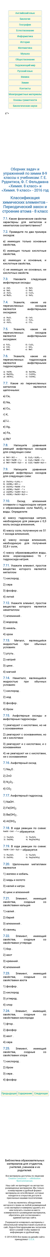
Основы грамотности (25, 100)
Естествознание (25, 30)
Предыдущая (9, 1093)
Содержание (25, 1093)
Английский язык (25, 13)
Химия (25, 82)
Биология (25, 19)
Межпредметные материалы (25, 94)
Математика (25, 48)
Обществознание (25, 59)
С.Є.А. (32, 1239)
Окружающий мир (25, 65)
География (25, 24)
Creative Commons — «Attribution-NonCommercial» (24, 1179)
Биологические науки (25, 105)
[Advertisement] (25, 139)
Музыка (25, 53)
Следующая (41, 1093)
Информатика (25, 36)
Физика (25, 76)
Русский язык (25, 71)
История (25, 42)
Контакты (25, 88)
